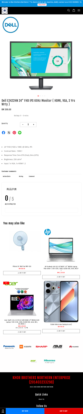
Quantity (5, 123)
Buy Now (25, 411)
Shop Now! (42, 5)
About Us (41, 399)
